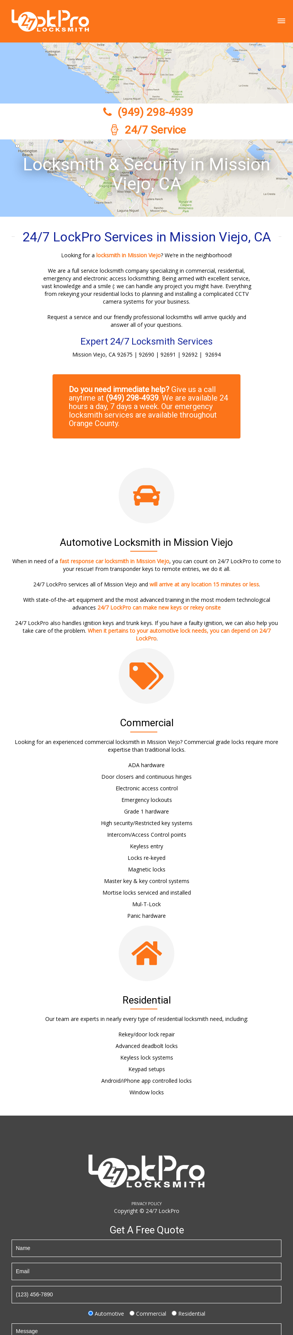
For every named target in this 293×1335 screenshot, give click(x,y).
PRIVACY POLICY (146, 1203)
